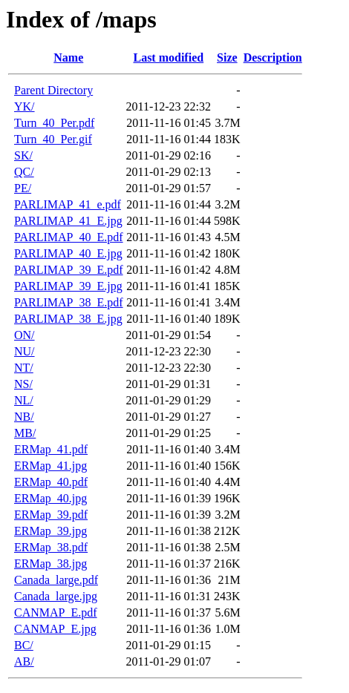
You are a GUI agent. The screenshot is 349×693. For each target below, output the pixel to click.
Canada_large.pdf (56, 580)
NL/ (23, 400)
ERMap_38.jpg (50, 563)
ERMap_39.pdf (51, 514)
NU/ (24, 351)
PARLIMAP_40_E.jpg (68, 253)
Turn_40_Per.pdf (54, 122)
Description (273, 57)
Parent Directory (53, 90)
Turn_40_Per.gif (53, 139)
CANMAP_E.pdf (55, 612)
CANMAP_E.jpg (55, 629)
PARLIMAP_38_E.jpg (68, 318)
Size (227, 57)
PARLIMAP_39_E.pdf (68, 269)
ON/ (24, 335)
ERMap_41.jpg (50, 465)
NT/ (23, 367)
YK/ (24, 106)
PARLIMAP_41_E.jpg (68, 220)
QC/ (24, 171)
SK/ (23, 155)
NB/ (24, 416)
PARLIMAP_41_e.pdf (67, 204)
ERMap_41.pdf (51, 449)
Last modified (168, 57)
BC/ (23, 645)
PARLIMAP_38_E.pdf (68, 302)
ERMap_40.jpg (50, 498)
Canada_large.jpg (55, 596)
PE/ (22, 188)
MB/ (25, 433)
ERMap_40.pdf (51, 482)
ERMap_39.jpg (50, 531)
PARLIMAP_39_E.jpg (68, 286)
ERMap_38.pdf (51, 547)
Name (68, 57)
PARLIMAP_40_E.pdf (68, 237)
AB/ (24, 661)
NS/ (23, 384)
